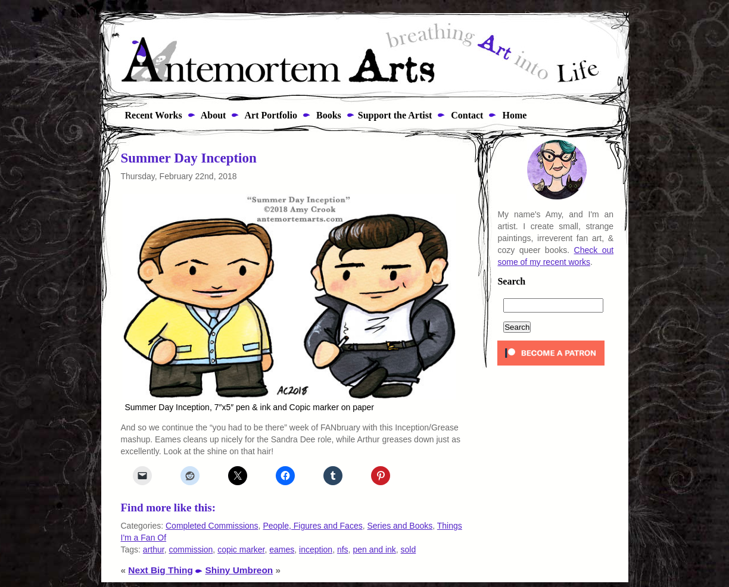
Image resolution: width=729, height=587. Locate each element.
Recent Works (150, 115)
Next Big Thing (160, 570)
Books (327, 115)
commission (191, 549)
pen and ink (374, 549)
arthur (153, 549)
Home (513, 115)
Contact (465, 115)
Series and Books (399, 525)
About (212, 115)
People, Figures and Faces (312, 525)
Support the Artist (395, 115)
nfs (342, 549)
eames (281, 549)
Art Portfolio (269, 115)
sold (408, 549)
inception (315, 549)
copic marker (240, 549)
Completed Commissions (212, 525)
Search (511, 281)
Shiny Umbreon (239, 570)
